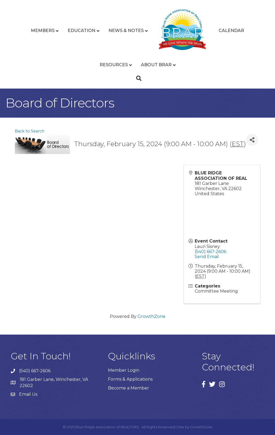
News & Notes (126, 30)
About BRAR (156, 64)
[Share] (252, 140)
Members (43, 30)
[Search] (137, 78)
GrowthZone (151, 316)
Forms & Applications (130, 379)
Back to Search (29, 131)
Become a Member (128, 388)
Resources (114, 64)
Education (81, 30)
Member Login (123, 370)
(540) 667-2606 (210, 251)
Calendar (231, 30)
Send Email (207, 256)
